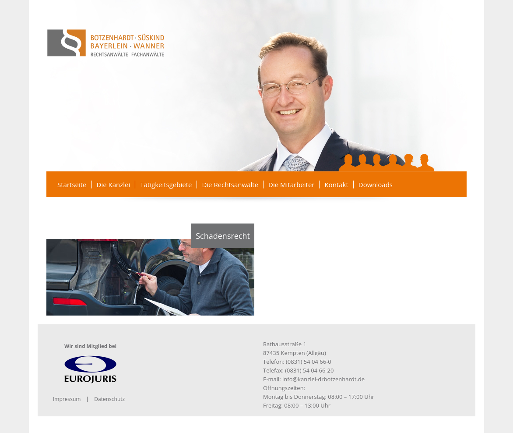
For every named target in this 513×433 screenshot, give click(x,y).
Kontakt (336, 184)
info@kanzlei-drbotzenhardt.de (323, 379)
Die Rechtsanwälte (230, 184)
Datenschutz (109, 399)
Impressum (67, 399)
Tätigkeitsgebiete (166, 184)
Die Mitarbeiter (291, 184)
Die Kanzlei (113, 184)
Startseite (72, 184)
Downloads (375, 184)
